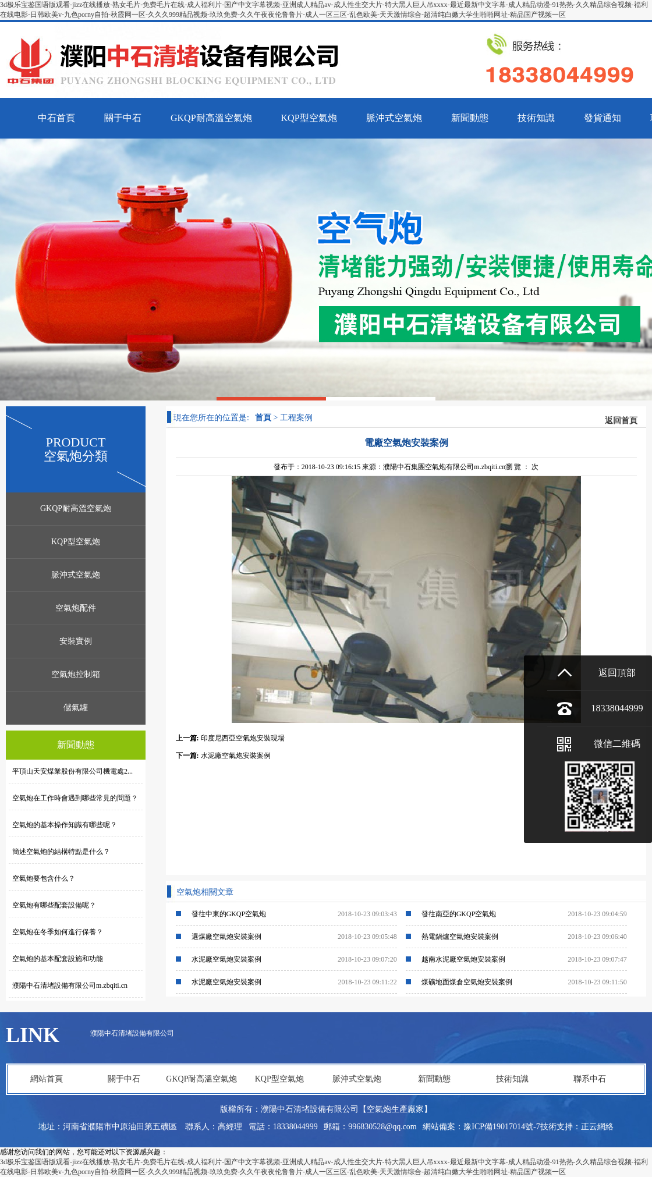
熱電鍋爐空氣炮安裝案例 (459, 937)
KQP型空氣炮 (75, 541)
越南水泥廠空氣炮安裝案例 (463, 959)
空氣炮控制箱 (75, 674)
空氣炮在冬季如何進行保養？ (56, 932)
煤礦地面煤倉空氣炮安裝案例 (466, 982)
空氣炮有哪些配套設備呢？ (52, 905)
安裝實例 (75, 641)
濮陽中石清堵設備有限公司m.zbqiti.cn (68, 985)
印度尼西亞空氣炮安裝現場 (243, 738)
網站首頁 (46, 1079)
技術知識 (512, 1079)
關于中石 (124, 1079)
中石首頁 (56, 118)
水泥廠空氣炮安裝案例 (236, 755)
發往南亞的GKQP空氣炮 (459, 914)
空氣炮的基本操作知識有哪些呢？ (63, 825)
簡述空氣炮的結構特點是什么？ (59, 852)
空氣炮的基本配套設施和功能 (56, 959)
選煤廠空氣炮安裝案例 (226, 937)
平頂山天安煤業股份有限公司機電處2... (71, 771)
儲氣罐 (75, 707)
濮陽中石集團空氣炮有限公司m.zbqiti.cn (444, 467)
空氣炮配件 (75, 608)
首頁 (263, 417)
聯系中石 (589, 1079)
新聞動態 (434, 1079)
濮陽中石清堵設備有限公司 (132, 1033)
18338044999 (617, 708)
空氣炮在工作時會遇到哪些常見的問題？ (73, 798)
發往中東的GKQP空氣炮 (229, 914)
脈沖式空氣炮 (75, 574)
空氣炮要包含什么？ (42, 878)
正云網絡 (597, 1126)
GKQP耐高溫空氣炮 (75, 508)
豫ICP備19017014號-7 (501, 1126)
